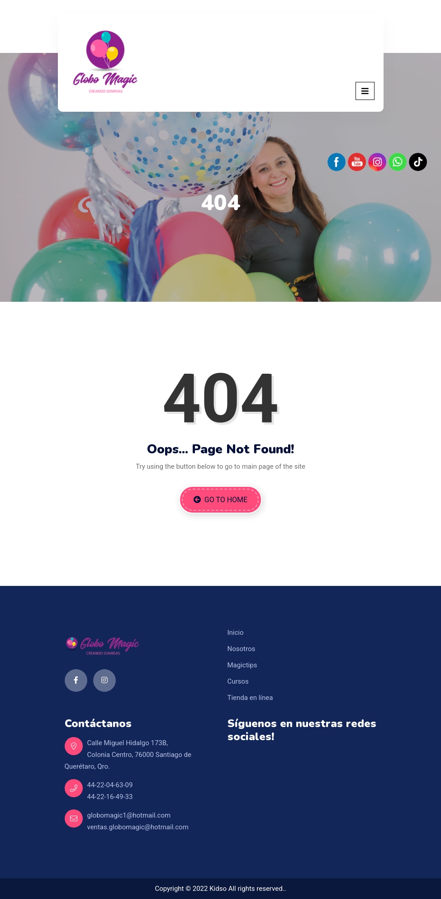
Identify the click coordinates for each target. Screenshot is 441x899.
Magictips (242, 665)
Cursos (238, 681)
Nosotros (242, 649)
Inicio (236, 632)
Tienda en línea (250, 698)
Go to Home (220, 499)
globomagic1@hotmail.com (129, 815)
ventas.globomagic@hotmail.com (138, 827)
